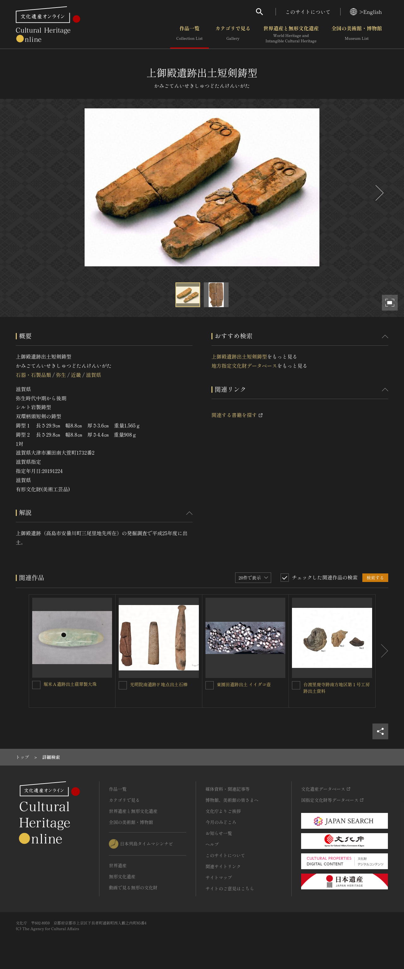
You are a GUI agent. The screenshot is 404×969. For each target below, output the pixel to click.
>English (366, 11)
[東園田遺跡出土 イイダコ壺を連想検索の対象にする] (209, 685)
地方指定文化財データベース (244, 365)
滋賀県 (93, 375)
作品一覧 (189, 34)
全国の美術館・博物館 (356, 34)
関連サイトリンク (223, 866)
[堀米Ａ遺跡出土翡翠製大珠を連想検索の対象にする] (36, 685)
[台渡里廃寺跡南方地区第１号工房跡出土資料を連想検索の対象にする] (296, 685)
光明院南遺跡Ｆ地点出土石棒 (158, 684)
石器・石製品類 (33, 375)
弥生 (61, 375)
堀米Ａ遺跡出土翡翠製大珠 (70, 684)
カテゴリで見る (233, 34)
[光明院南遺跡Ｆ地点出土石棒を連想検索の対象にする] (123, 685)
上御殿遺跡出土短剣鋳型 (239, 356)
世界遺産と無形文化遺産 (291, 34)
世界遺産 (118, 865)
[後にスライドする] (378, 192)
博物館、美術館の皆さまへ (231, 800)
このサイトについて (308, 11)
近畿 (76, 375)
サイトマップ (218, 877)
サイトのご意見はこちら (229, 888)
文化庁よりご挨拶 (223, 811)
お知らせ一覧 (218, 833)
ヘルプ (212, 844)
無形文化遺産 (122, 876)
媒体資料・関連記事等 (227, 789)
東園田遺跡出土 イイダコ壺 (244, 684)
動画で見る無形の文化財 (133, 887)
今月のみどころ (220, 822)
